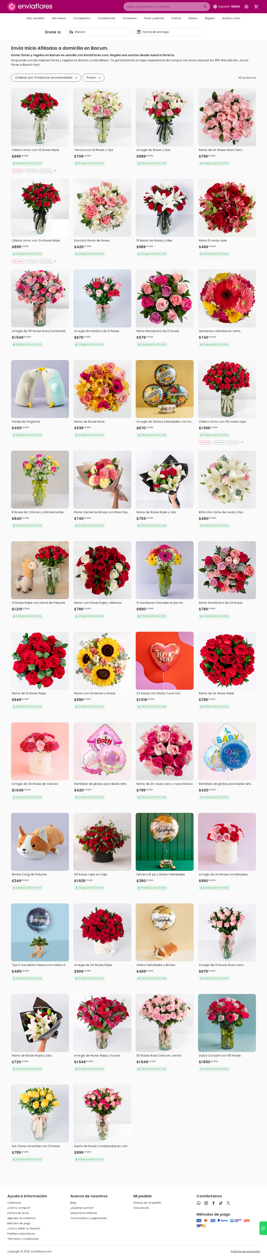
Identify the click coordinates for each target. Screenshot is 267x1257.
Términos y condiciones (23, 1239)
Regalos (210, 18)
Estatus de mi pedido (147, 1203)
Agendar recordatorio (21, 1218)
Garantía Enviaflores (83, 1213)
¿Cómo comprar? (19, 1208)
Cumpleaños (81, 18)
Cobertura (14, 1203)
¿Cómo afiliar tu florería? (23, 1228)
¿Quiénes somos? (82, 1208)
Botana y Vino (231, 18)
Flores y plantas (154, 18)
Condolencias (106, 18)
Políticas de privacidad (245, 1251)
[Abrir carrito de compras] (256, 6)
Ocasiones (129, 18)
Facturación (141, 1208)
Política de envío (18, 1213)
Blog (73, 1203)
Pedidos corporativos (21, 1233)
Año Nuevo (59, 18)
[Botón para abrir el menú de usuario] (246, 6)
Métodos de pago (18, 1223)
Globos (192, 18)
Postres (176, 18)
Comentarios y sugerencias (88, 1218)
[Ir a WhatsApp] (263, 1228)
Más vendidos (35, 18)
